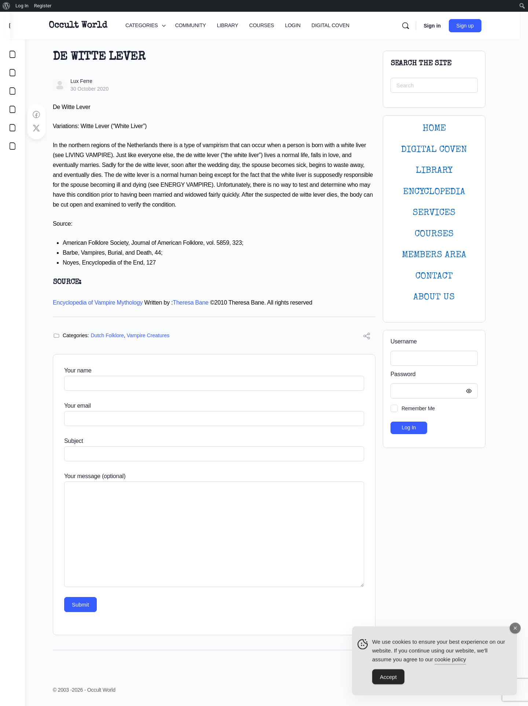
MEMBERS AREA (441, 255)
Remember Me (425, 408)
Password (439, 374)
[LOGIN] (12, 128)
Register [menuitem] (43, 5)
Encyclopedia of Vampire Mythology (105, 302)
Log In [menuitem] (22, 5)
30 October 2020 (97, 89)
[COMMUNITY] (12, 72)
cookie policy (450, 663)
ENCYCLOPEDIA (441, 192)
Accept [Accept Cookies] (388, 681)
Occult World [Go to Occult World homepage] (89, 25)
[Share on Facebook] (43, 115)
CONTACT (441, 276)
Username (411, 341)
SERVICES (441, 213)
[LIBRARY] (12, 91)
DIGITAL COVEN (441, 149)
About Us (441, 297)
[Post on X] (43, 128)
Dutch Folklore (114, 335)
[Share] (374, 337)
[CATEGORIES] (12, 54)
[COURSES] (12, 109)
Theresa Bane (198, 302)
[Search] (417, 25)
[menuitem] (6, 6)
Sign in (443, 26)
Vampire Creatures (155, 335)
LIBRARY (441, 170)
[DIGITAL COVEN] (12, 146)
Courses (441, 234)
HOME (441, 128)
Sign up (476, 26)
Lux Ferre (89, 81)
